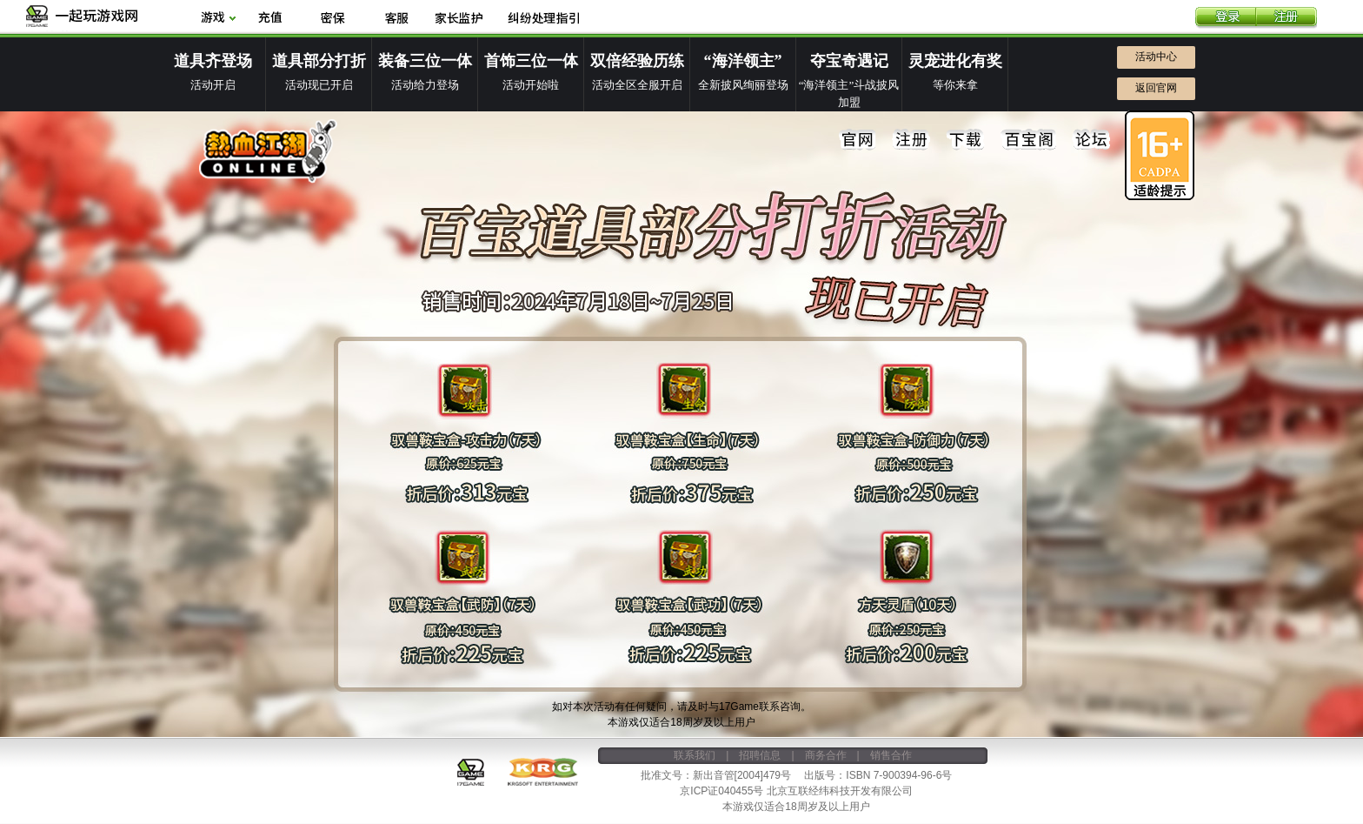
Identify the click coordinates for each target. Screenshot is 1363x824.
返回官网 (1156, 88)
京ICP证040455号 (721, 791)
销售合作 (891, 755)
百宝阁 (1028, 140)
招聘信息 (760, 755)
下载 (966, 140)
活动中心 (1156, 56)
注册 (1286, 18)
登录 (1225, 18)
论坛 (1091, 140)
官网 (858, 140)
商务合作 (826, 755)
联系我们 (694, 755)
